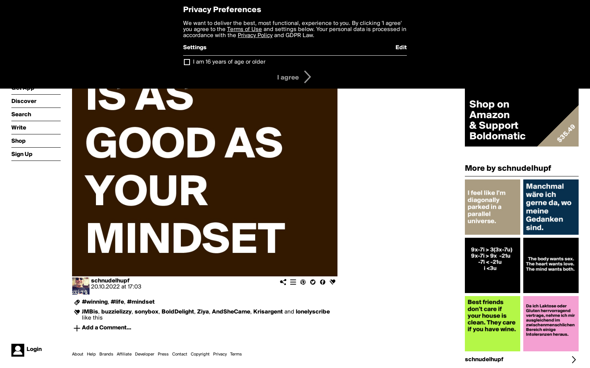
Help (91, 354)
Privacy (220, 354)
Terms (236, 354)
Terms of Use (244, 30)
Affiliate (124, 354)
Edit (401, 48)
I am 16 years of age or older (229, 62)
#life (117, 302)
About (77, 354)
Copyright (200, 354)
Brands (106, 354)
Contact (179, 354)
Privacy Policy (255, 36)
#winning (95, 302)
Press (163, 354)
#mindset (141, 302)
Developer (144, 354)
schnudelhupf (110, 281)
